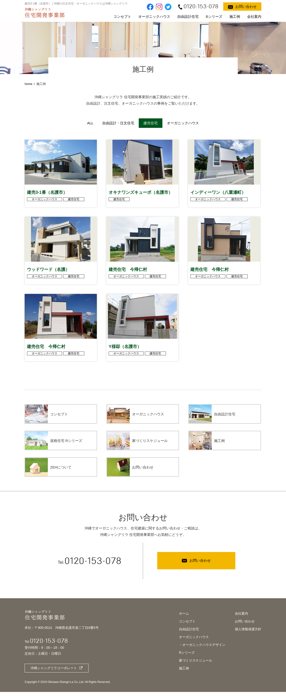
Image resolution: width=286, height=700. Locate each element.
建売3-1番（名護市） (47, 195)
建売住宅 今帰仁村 (128, 274)
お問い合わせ (245, 629)
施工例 (234, 17)
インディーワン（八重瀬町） (218, 195)
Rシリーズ (214, 17)
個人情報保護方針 (248, 637)
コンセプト (122, 17)
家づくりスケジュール (195, 668)
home (28, 84)
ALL (90, 123)
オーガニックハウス (154, 17)
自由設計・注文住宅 (118, 123)
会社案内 (254, 17)
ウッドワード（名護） (48, 274)
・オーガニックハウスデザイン (202, 652)
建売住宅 (74, 202)
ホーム (184, 621)
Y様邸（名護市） (125, 354)
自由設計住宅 (188, 17)
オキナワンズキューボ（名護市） (141, 195)
